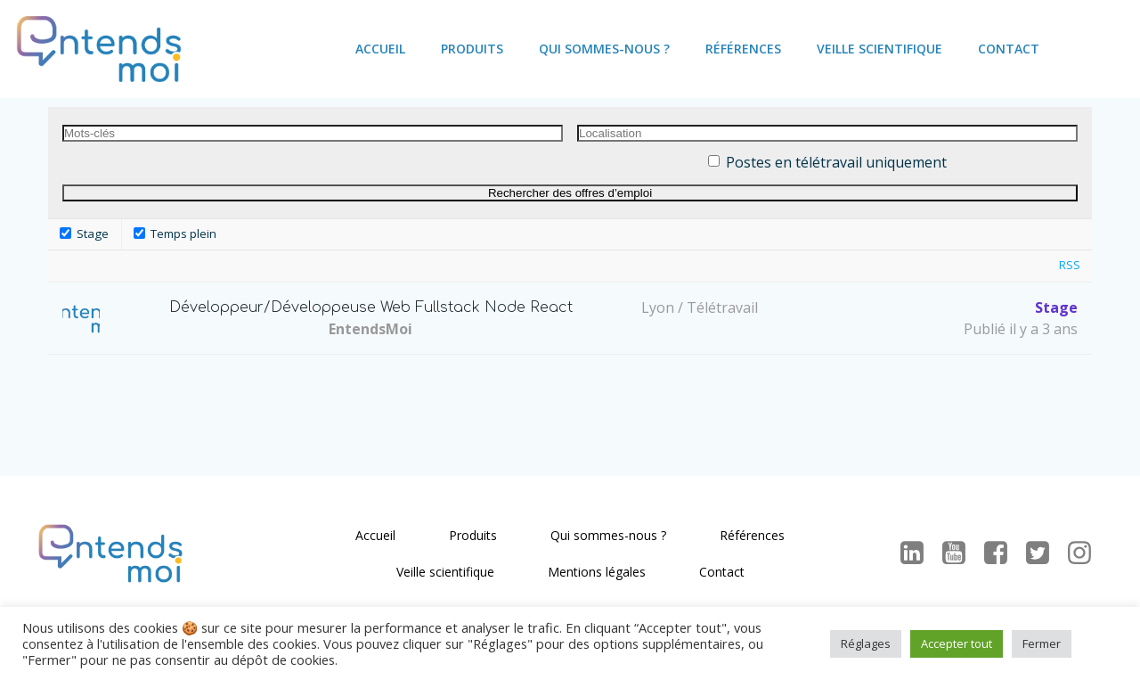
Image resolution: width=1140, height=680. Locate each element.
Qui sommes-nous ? (604, 48)
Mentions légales (597, 571)
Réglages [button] (866, 643)
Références (743, 48)
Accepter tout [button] (956, 643)
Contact (1008, 48)
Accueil (380, 48)
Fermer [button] (1041, 643)
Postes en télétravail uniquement (836, 162)
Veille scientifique (879, 48)
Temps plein (175, 233)
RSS (1069, 265)
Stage (84, 233)
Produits (472, 48)
